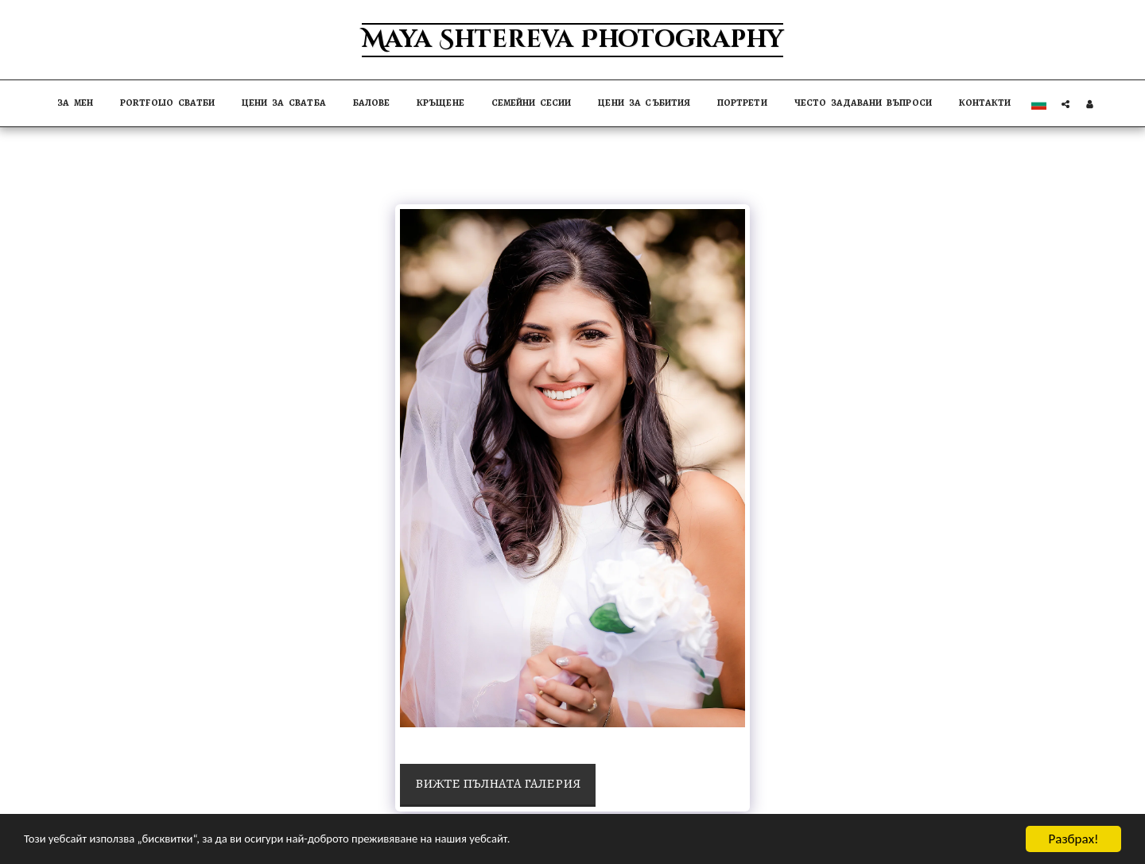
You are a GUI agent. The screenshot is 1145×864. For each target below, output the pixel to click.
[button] (1065, 104)
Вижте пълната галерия (497, 783)
